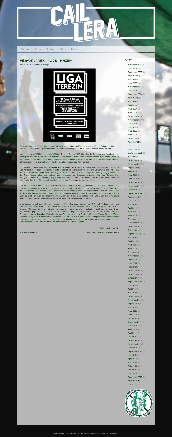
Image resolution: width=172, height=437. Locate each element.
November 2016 (135, 274)
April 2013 (132, 359)
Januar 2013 (133, 370)
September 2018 (135, 234)
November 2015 (135, 300)
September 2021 (135, 153)
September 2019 (135, 193)
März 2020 (132, 175)
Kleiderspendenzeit (29, 232)
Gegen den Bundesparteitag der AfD (102, 232)
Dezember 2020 (135, 160)
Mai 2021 (132, 157)
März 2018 (132, 245)
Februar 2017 (133, 267)
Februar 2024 (133, 112)
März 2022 (132, 149)
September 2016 (135, 281)
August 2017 (133, 259)
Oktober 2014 (134, 326)
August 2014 (133, 329)
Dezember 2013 (135, 340)
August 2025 (133, 76)
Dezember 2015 (135, 296)
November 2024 (135, 87)
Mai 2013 (132, 355)
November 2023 (135, 120)
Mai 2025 (132, 79)
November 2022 (135, 138)
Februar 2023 (133, 134)
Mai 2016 (132, 285)
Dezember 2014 (135, 322)
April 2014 (132, 333)
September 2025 (135, 72)
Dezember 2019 (135, 182)
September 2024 (135, 94)
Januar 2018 (133, 252)
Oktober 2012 (134, 373)
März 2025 (132, 83)
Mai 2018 (132, 237)
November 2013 (135, 344)
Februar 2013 (133, 366)
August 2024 (133, 98)
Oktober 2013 (134, 348)
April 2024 (132, 105)
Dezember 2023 (135, 116)
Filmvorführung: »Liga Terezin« (46, 60)
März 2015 (132, 311)
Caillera (37, 49)
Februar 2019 (133, 215)
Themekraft (113, 433)
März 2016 (132, 292)
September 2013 (135, 351)
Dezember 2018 (135, 223)
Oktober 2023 (134, 123)
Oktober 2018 (134, 230)
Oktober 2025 (134, 68)
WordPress (84, 433)
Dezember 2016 (135, 270)
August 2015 (133, 304)
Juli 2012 (132, 384)
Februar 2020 (133, 179)
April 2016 (132, 289)
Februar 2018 (133, 248)
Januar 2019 (133, 219)
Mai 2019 (132, 204)
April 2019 (132, 208)
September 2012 (135, 377)
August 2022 (133, 142)
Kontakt (74, 49)
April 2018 (132, 241)
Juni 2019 (132, 201)
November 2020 (135, 164)
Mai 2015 (132, 307)
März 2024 (132, 109)
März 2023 (132, 131)
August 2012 (133, 381)
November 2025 (135, 65)
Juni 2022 (132, 145)
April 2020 (132, 171)
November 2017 (135, 256)
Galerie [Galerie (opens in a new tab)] (63, 49)
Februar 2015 (133, 315)
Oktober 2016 (134, 278)
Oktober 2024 (134, 90)
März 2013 (132, 362)
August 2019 (133, 197)
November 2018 (135, 226)
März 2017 (132, 263)
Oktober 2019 (134, 190)
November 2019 (135, 186)
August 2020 (133, 168)
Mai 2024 (132, 101)
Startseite (25, 49)
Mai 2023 (132, 127)
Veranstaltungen (43, 64)
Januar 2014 (133, 337)
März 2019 (132, 212)
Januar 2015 (133, 318)
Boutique (51, 49)
